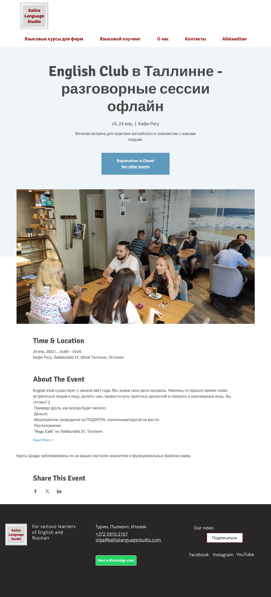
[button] (225, 538)
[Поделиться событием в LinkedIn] (59, 491)
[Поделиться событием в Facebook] (35, 491)
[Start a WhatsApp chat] (116, 560)
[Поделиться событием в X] (47, 491)
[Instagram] (224, 554)
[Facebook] (201, 554)
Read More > (43, 440)
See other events (135, 166)
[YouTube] (248, 554)
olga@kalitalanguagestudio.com (128, 540)
